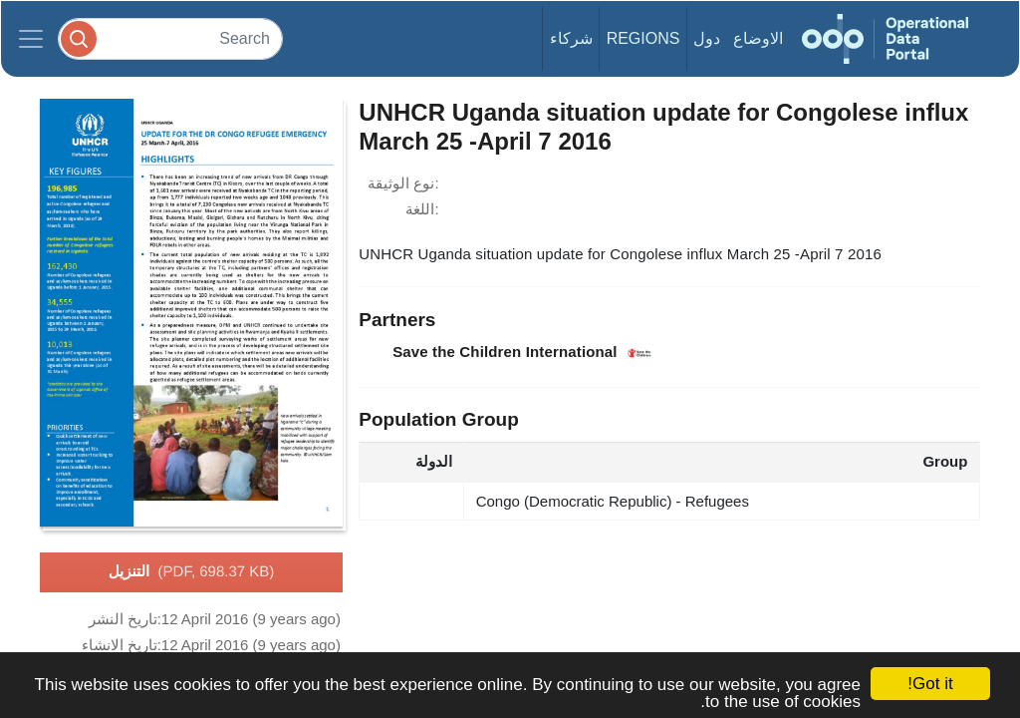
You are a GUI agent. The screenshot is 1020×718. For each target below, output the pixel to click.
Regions (643, 38)
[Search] (170, 38)
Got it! (929, 683)
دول (706, 38)
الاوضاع (758, 38)
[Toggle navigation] (31, 39)
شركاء (571, 38)
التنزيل (192, 572)
